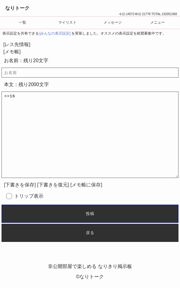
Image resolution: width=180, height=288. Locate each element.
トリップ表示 (28, 196)
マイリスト (67, 22)
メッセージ (113, 22)
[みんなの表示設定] (55, 33)
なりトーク (17, 8)
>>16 (90, 135)
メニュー (157, 22)
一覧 (22, 22)
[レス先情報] (16, 44)
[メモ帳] (12, 51)
